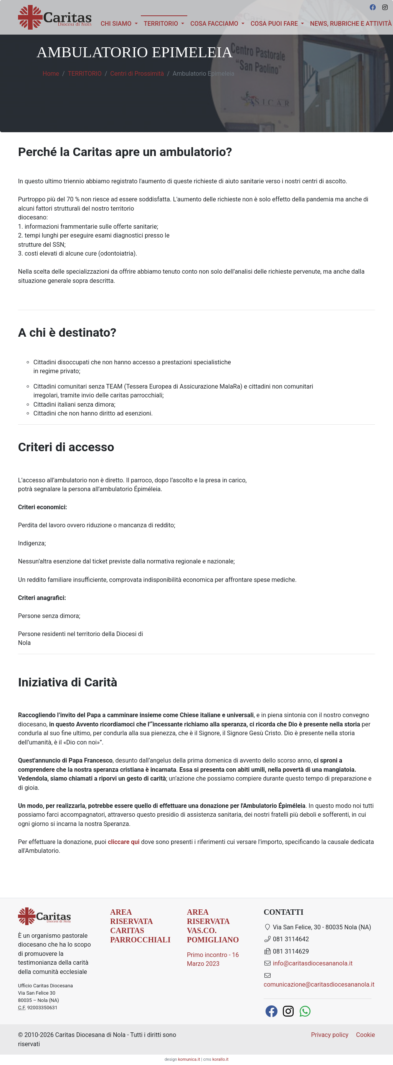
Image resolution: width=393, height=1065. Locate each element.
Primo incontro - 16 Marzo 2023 (213, 959)
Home (51, 73)
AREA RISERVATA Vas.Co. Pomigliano (213, 926)
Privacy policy (329, 1034)
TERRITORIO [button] (165, 23)
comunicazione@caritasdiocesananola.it (319, 984)
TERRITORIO (85, 73)
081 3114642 (286, 939)
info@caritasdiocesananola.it (313, 963)
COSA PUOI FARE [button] (275, 23)
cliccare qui (124, 842)
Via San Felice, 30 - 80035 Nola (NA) (317, 927)
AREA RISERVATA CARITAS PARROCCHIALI (140, 926)
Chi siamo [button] (117, 23)
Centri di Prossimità (137, 73)
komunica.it (189, 1059)
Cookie (365, 1034)
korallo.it (220, 1059)
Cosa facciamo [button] (215, 23)
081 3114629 (286, 951)
